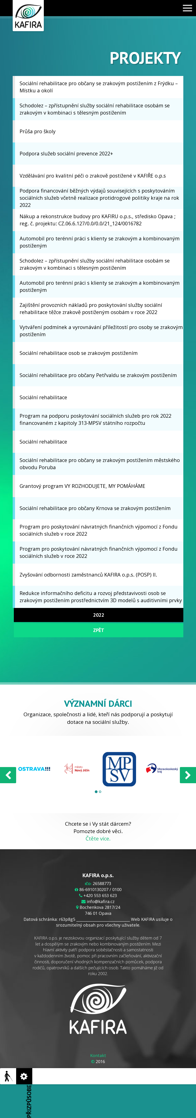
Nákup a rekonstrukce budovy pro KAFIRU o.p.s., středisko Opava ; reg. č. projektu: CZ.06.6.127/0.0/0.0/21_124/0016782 (97, 220)
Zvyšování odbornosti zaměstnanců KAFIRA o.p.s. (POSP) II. (88, 574)
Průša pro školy (38, 131)
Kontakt (98, 1055)
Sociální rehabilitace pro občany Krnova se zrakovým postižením (95, 508)
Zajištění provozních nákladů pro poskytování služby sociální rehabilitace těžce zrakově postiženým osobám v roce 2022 (91, 308)
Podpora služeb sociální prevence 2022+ (66, 153)
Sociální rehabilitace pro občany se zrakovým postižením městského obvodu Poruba (100, 464)
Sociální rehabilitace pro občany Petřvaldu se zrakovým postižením (98, 375)
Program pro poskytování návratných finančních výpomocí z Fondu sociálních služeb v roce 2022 (99, 530)
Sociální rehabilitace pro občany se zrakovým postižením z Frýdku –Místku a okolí (99, 87)
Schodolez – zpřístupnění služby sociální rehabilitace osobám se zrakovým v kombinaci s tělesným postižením (95, 109)
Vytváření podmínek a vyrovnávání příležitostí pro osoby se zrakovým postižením (101, 331)
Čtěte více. (98, 838)
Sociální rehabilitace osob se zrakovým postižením (79, 353)
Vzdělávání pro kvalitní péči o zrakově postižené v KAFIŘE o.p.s (93, 175)
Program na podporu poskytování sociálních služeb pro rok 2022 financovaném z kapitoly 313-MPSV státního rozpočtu (95, 419)
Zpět (98, 630)
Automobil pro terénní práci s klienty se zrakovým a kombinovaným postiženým (100, 242)
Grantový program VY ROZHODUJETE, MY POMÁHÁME (82, 486)
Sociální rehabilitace (43, 397)
